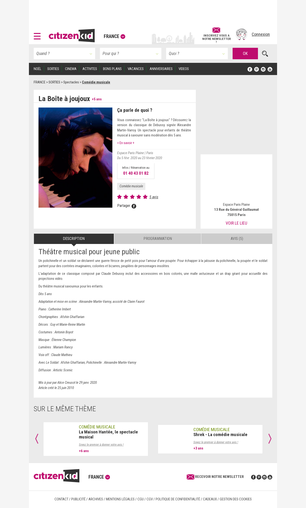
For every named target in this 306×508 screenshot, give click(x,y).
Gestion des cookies (236, 499)
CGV (150, 499)
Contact (61, 499)
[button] (38, 34)
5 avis (153, 197)
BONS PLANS (112, 69)
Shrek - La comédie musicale (220, 434)
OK (245, 53)
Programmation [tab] (157, 238)
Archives (95, 499)
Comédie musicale (131, 186)
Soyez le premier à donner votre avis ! (101, 444)
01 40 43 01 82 (135, 173)
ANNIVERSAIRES (161, 69)
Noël (37, 69)
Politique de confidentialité (178, 499)
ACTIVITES (89, 69)
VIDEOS (184, 69)
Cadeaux (210, 499)
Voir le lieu (236, 223)
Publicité (78, 499)
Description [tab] (74, 238)
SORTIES (53, 69)
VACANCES (136, 69)
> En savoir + (125, 143)
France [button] (114, 36)
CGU (140, 499)
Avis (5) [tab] (237, 238)
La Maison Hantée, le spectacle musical (108, 434)
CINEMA (70, 69)
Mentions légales (120, 499)
